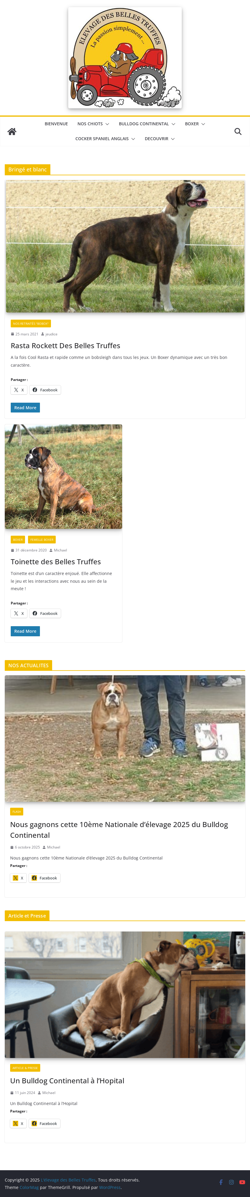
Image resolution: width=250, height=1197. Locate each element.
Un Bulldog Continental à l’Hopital (67, 1080)
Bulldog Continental (144, 123)
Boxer (192, 123)
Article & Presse (25, 1068)
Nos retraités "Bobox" (31, 323)
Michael (60, 550)
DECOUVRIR (156, 138)
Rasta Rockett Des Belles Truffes (65, 345)
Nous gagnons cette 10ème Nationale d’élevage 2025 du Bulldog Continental (119, 829)
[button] (106, 124)
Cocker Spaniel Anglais (102, 138)
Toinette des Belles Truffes (56, 561)
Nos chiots (90, 123)
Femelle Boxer (41, 539)
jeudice (52, 334)
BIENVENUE (56, 123)
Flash (17, 812)
